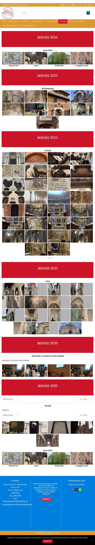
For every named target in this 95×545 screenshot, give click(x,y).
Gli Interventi (38, 21)
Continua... (46, 499)
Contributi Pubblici (10, 26)
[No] (92, 540)
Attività (26, 21)
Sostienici (72, 21)
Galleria (62, 21)
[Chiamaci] (80, 489)
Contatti (81, 21)
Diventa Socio (52, 21)
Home (5, 21)
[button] (11, 399)
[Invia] (88, 12)
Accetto (47, 541)
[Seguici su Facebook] (73, 489)
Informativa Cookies (76, 484)
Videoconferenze (26, 26)
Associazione (14, 21)
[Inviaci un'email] (76, 489)
